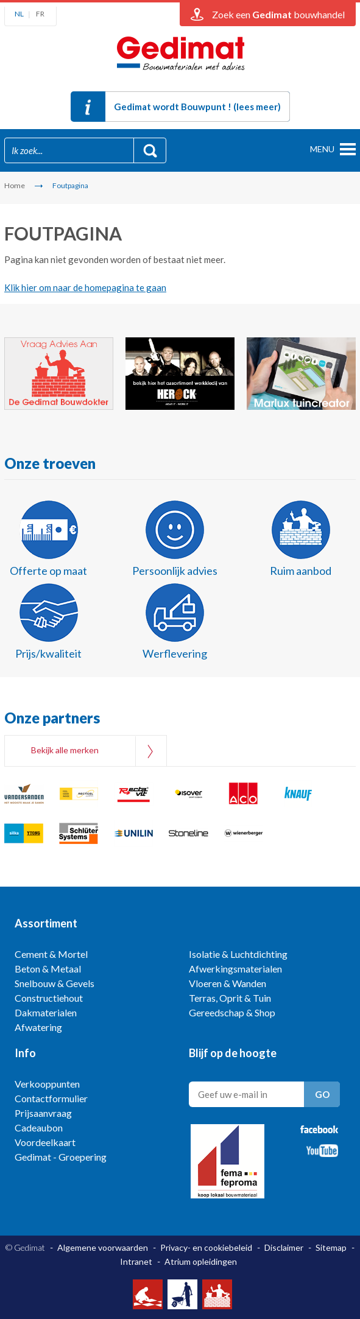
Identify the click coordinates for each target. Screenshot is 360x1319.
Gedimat (180, 56)
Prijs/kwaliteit (48, 653)
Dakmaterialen (46, 1012)
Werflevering (175, 653)
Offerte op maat (48, 570)
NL (19, 13)
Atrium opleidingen (200, 1261)
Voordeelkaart (45, 1142)
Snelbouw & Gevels (54, 983)
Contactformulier (51, 1098)
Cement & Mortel (51, 954)
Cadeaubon (39, 1127)
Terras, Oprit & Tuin (230, 998)
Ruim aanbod (300, 570)
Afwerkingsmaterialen (235, 968)
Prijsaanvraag (43, 1113)
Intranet (136, 1261)
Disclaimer (283, 1247)
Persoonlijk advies (174, 570)
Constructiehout (49, 998)
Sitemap (331, 1247)
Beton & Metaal (48, 968)
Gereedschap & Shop (232, 1012)
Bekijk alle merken (65, 750)
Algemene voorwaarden (102, 1247)
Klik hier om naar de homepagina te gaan (85, 287)
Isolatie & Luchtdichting (238, 954)
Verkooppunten (47, 1083)
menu (322, 149)
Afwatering (38, 1027)
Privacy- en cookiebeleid (206, 1247)
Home (14, 185)
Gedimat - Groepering (61, 1156)
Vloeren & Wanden (227, 983)
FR (40, 13)
